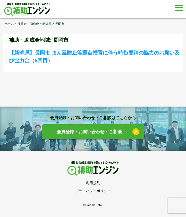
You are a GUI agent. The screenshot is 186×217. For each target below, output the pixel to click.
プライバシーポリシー (93, 191)
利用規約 (93, 183)
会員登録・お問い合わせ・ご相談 (89, 131)
